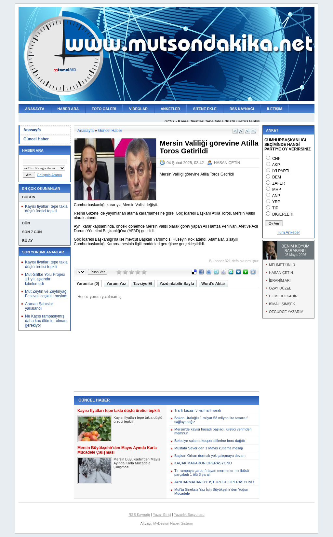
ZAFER (278, 183)
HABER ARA (68, 109)
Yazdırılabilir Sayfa (177, 283)
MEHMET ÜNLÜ (282, 265)
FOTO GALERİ (104, 109)
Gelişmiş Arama (49, 175)
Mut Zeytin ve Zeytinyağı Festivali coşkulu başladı (46, 293)
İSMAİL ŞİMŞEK (282, 304)
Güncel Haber (36, 139)
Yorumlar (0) (87, 283)
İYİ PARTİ (280, 171)
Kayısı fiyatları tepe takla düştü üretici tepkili (46, 208)
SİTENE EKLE (205, 109)
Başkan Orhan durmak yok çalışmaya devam (210, 456)
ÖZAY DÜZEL (280, 288)
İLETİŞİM (274, 109)
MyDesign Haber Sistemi (173, 523)
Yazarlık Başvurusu (189, 514)
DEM (276, 177)
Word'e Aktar (213, 283)
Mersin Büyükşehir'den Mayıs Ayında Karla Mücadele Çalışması (136, 463)
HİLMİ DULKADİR (283, 296)
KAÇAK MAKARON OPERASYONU (203, 463)
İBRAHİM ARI (280, 280)
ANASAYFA (35, 109)
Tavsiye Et (142, 283)
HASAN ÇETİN (227, 163)
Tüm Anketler (288, 232)
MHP (276, 189)
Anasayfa (32, 130)
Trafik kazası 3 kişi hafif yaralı (197, 410)
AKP (276, 165)
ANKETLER (170, 109)
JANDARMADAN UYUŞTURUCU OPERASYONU (214, 482)
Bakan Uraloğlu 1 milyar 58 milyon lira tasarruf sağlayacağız (210, 420)
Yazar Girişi (162, 514)
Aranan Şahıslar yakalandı (39, 306)
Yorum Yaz (116, 283)
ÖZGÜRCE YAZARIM (286, 312)
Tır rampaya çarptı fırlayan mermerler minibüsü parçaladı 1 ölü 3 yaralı (211, 472)
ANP (276, 195)
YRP (276, 202)
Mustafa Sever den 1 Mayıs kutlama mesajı (208, 448)
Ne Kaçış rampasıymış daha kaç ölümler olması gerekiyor (46, 321)
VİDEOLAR (138, 109)
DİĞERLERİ (282, 214)
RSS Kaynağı (139, 514)
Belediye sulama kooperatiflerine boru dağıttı (209, 441)
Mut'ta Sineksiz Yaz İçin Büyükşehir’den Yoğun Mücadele (211, 491)
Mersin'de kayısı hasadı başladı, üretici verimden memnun (213, 431)
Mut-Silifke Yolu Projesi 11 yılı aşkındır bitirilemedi (45, 279)
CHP (276, 158)
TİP (275, 208)
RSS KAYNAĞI (242, 109)
